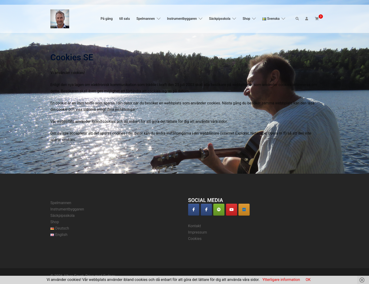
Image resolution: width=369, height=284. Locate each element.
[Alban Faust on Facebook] (193, 210)
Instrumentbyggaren (182, 19)
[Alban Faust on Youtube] (231, 210)
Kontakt (194, 226)
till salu (124, 19)
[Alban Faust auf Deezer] (244, 210)
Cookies (194, 238)
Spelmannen (145, 19)
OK (308, 279)
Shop (246, 19)
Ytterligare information (281, 279)
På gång (107, 19)
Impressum (197, 232)
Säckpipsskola (219, 19)
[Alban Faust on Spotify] (219, 210)
